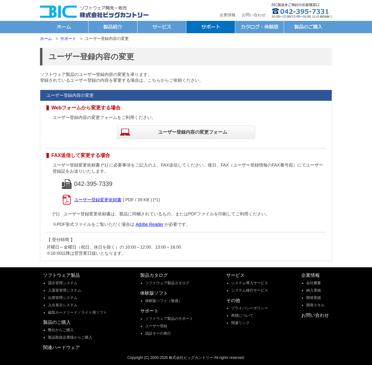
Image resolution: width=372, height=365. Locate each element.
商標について (242, 315)
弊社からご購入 (61, 330)
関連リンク (240, 323)
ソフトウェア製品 (61, 275)
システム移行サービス (249, 290)
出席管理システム (62, 298)
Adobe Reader (149, 224)
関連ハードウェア (61, 347)
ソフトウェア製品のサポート (169, 318)
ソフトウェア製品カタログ (167, 283)
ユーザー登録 (156, 326)
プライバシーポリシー (249, 308)
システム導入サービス (249, 283)
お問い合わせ (254, 15)
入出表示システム (62, 305)
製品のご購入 (57, 322)
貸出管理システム (62, 283)
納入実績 (313, 290)
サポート (149, 310)
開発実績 (313, 298)
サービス (235, 275)
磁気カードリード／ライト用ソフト (77, 312)
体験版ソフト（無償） (163, 301)
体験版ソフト (154, 293)
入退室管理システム (64, 290)
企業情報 (227, 15)
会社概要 (313, 283)
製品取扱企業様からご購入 (70, 337)
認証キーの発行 (158, 333)
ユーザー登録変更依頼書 (97, 199)
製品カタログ (154, 275)
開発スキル (315, 305)
